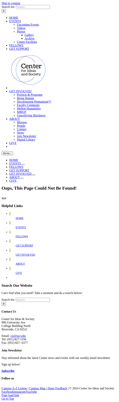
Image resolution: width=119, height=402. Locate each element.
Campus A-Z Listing (14, 388)
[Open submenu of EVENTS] (23, 164)
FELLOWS (22, 236)
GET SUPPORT (24, 245)
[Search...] (33, 7)
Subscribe (8, 371)
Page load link (10, 395)
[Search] (4, 11)
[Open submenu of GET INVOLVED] (33, 174)
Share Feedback (57, 388)
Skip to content (11, 3)
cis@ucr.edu (18, 335)
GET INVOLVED (25, 254)
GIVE (19, 273)
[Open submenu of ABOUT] (22, 178)
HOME (20, 218)
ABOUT (20, 263)
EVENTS (21, 227)
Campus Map (37, 388)
